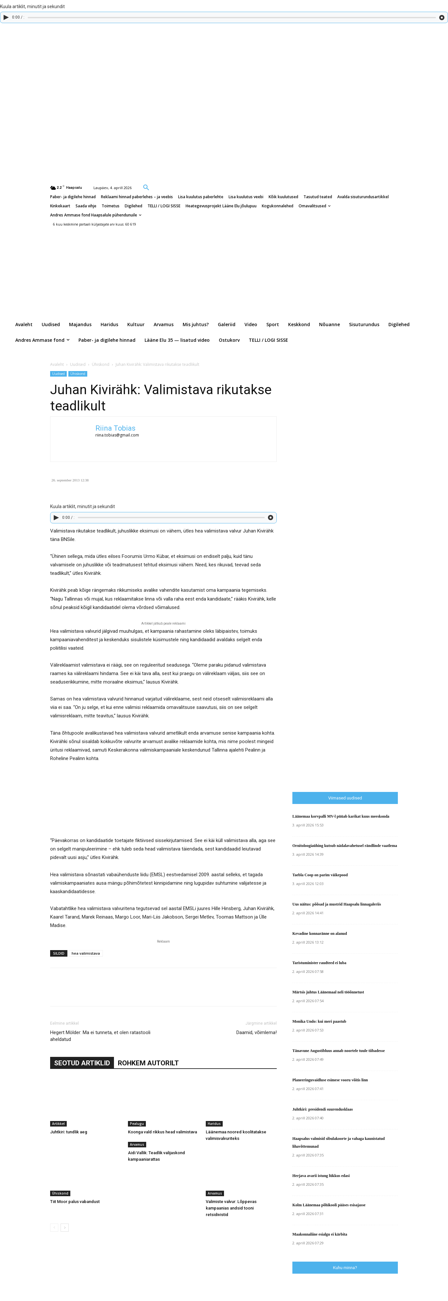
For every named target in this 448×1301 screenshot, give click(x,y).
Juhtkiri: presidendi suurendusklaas (322, 1109)
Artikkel (58, 1123)
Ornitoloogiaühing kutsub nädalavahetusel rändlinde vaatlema (344, 845)
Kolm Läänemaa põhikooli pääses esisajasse (329, 1205)
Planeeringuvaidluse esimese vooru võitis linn (330, 1080)
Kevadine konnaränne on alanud (319, 933)
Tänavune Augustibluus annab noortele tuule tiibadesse (338, 1050)
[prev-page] (54, 1228)
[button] (146, 187)
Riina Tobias (115, 428)
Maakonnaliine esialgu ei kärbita (319, 1234)
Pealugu (137, 1123)
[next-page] (65, 1228)
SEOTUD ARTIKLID (82, 1063)
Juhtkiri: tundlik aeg (68, 1131)
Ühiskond (100, 364)
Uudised (78, 364)
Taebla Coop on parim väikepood (320, 875)
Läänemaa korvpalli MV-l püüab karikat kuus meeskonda (340, 816)
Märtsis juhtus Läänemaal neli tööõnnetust (328, 992)
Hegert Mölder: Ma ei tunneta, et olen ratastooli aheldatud (100, 1036)
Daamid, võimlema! (256, 1032)
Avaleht (57, 364)
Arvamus (137, 1144)
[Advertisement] (370, 651)
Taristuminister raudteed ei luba (319, 963)
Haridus (214, 1123)
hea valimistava (86, 953)
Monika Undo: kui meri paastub (319, 1021)
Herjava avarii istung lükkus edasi (321, 1175)
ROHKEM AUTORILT (148, 1063)
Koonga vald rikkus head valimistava (162, 1131)
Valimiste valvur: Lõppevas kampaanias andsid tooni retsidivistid (231, 1208)
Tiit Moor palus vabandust (75, 1201)
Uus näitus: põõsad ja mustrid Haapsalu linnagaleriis (336, 904)
